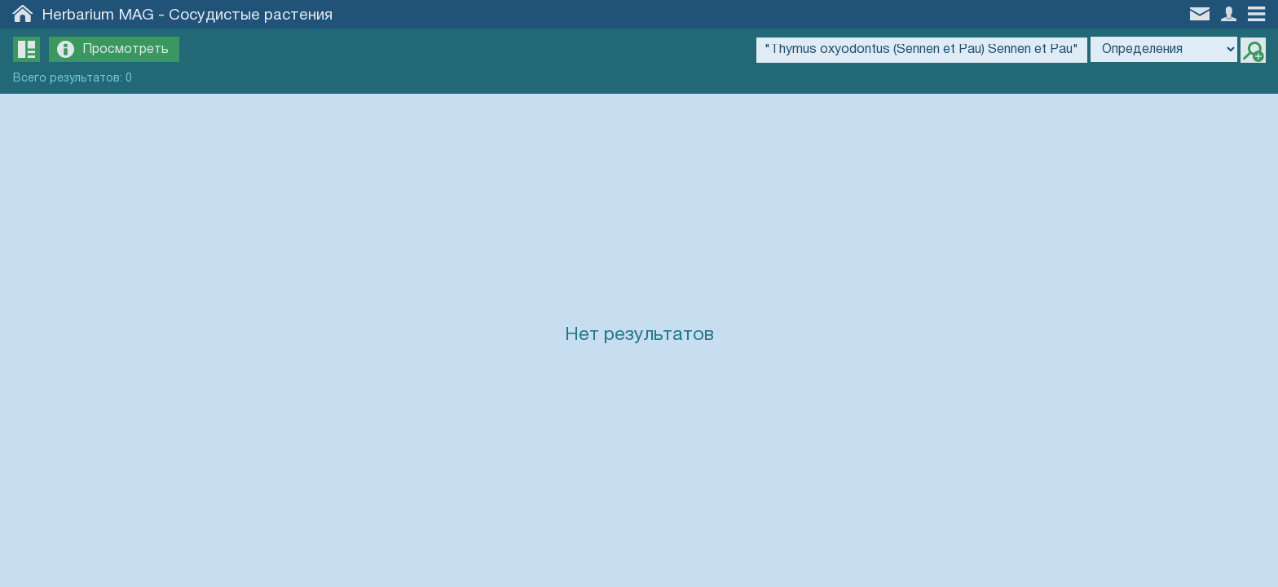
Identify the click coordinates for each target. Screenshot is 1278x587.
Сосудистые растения (251, 15)
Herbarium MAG (98, 15)
